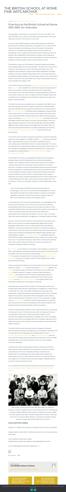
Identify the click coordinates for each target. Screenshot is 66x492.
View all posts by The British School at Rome (24, 469)
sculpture (54, 85)
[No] (64, 488)
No (35, 489)
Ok (31, 489)
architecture (15, 88)
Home (31, 14)
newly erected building (18, 111)
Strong (10, 272)
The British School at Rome (27, 21)
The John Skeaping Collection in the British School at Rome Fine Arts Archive (45, 480)
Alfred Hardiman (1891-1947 (27, 279)
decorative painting (38, 85)
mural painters (26, 130)
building (23, 267)
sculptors (18, 130)
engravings (11, 274)
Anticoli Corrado (18, 300)
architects (11, 130)
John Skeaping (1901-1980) (32, 235)
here (39, 446)
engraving (48, 85)
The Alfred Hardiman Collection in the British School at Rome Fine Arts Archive (20, 480)
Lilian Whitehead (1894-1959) (23, 335)
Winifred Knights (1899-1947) (38, 151)
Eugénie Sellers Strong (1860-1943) (32, 118)
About (59, 14)
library (41, 139)
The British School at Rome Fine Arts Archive (30, 10)
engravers (34, 130)
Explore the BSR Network (45, 14)
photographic (12, 277)
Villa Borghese (43, 267)
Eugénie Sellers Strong (42, 335)
